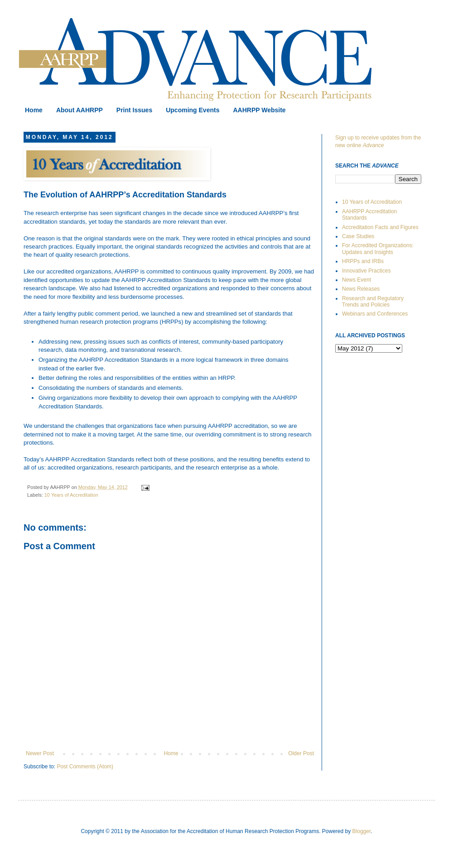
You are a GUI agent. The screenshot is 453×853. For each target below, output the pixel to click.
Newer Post (40, 753)
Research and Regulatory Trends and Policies (373, 301)
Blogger (361, 831)
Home (34, 110)
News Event (356, 280)
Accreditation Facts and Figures (380, 227)
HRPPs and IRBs (363, 261)
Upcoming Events (192, 110)
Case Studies (358, 236)
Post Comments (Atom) (85, 766)
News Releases (361, 289)
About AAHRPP (79, 110)
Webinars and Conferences (375, 314)
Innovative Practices (366, 271)
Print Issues (134, 110)
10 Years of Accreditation (71, 495)
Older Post (301, 753)
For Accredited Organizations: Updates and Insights (378, 248)
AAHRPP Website (259, 110)
